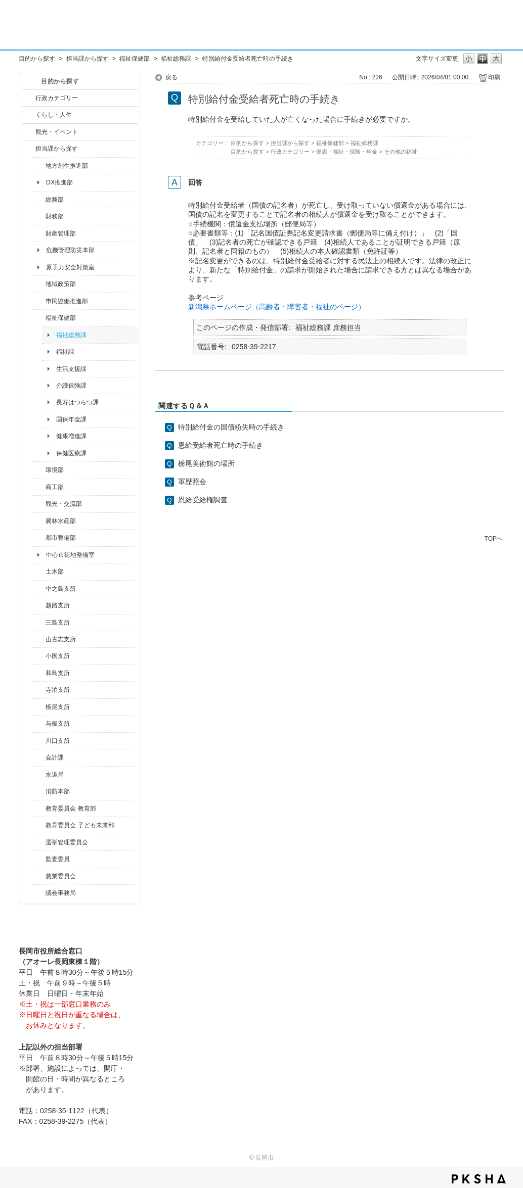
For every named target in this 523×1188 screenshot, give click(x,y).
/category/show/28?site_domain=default (38, 571)
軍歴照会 (192, 482)
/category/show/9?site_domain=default (28, 148)
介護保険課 (71, 385)
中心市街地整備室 (70, 554)
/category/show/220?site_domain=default (38, 859)
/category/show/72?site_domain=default (38, 216)
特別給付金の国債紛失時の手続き (231, 427)
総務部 (55, 199)
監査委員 (58, 859)
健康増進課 (71, 436)
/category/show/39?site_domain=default (38, 808)
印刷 (494, 77)
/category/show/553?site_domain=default (38, 233)
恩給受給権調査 (203, 500)
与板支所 (58, 723)
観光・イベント (56, 131)
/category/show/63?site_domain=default (38, 689)
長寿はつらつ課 (77, 402)
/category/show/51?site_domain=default (38, 825)
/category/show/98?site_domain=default (38, 639)
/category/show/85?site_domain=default (38, 791)
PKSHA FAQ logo (479, 1178)
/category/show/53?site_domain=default (38, 622)
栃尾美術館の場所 (206, 463)
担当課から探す (87, 58)
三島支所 (58, 622)
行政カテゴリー (56, 98)
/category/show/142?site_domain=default (38, 605)
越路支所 (58, 605)
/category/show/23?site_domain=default (38, 469)
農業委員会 (61, 876)
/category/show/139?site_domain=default (38, 673)
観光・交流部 (64, 503)
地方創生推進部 (67, 165)
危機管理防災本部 (70, 250)
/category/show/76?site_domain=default (38, 521)
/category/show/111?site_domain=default (38, 842)
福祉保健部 (134, 58)
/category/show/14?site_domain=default (38, 317)
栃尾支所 (58, 706)
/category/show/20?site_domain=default (38, 503)
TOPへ (494, 538)
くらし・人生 (53, 114)
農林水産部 (61, 521)
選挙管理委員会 (67, 842)
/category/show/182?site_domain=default (38, 537)
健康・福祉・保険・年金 (346, 152)
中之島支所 (61, 588)
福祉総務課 (176, 58)
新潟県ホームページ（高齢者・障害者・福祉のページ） (276, 307)
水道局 (55, 774)
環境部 (55, 469)
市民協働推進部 (67, 301)
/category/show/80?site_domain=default (38, 706)
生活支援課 (71, 368)
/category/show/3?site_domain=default (28, 98)
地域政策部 (61, 284)
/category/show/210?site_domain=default (38, 757)
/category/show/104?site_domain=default (38, 284)
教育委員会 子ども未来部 (80, 825)
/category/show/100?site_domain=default (38, 165)
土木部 (55, 571)
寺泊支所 (58, 689)
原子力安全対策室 (70, 267)
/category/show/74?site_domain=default (38, 655)
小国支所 (58, 655)
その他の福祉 (400, 152)
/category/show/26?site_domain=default (38, 301)
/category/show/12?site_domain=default (28, 114)
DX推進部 (59, 182)
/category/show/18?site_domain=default (28, 131)
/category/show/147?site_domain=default (38, 774)
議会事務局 (61, 892)
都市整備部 (61, 537)
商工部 (55, 487)
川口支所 (58, 740)
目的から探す (37, 58)
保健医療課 (71, 453)
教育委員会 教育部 (71, 808)
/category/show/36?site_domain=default (38, 487)
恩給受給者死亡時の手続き (220, 445)
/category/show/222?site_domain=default (38, 876)
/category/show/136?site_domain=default (38, 723)
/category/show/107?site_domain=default (38, 588)
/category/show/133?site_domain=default (38, 740)
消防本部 (58, 791)
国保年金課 (71, 419)
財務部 (55, 216)
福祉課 (65, 351)
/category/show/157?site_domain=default (38, 892)
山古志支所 (61, 639)
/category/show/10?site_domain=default (38, 199)
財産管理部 (61, 233)
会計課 (55, 757)
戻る (171, 77)
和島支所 (58, 673)
